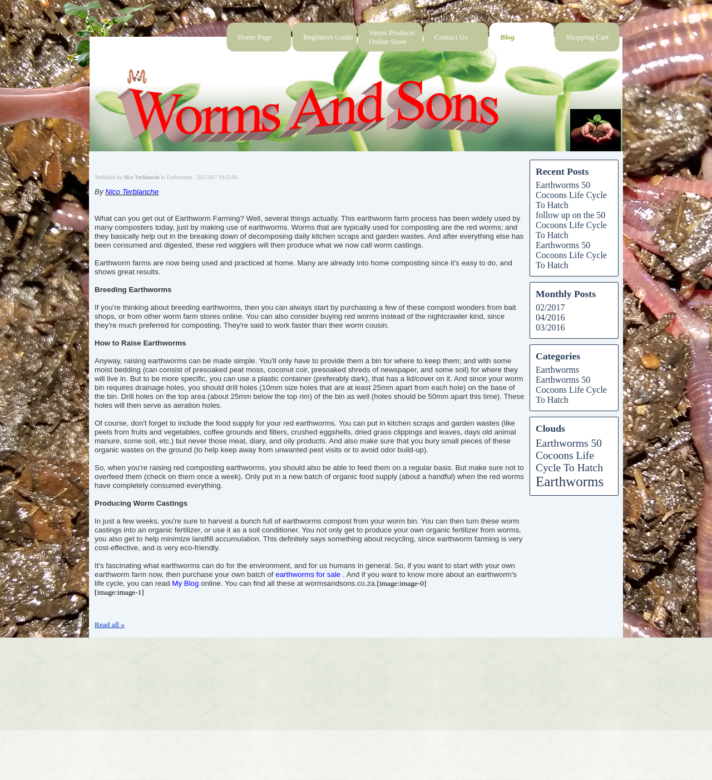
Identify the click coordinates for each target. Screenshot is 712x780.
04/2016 (550, 317)
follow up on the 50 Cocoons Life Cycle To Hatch (571, 225)
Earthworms (557, 369)
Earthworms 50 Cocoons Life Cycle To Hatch (571, 195)
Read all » (110, 624)
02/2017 (550, 307)
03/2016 (550, 327)
